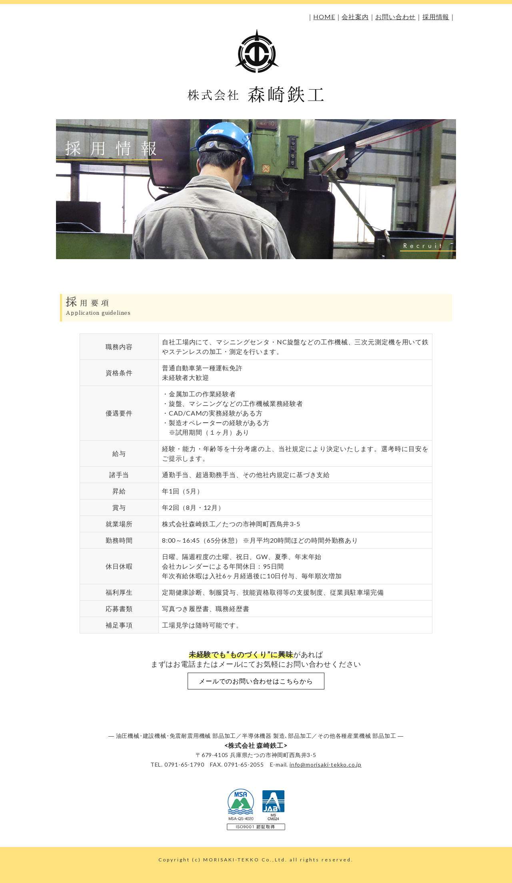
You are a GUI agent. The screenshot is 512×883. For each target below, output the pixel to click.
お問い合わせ (395, 16)
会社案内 (355, 16)
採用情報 (435, 16)
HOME (324, 16)
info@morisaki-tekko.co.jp (326, 764)
